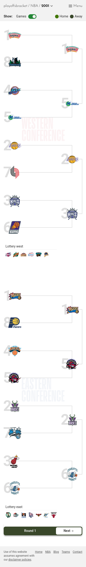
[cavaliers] (23, 517)
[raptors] (14, 377)
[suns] (14, 227)
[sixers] (14, 296)
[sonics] (16, 256)
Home (38, 551)
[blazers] (14, 172)
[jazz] (14, 90)
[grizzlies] (39, 256)
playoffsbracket (15, 6)
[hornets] (14, 487)
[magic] (14, 432)
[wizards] (46, 517)
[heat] (14, 461)
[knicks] (14, 351)
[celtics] (8, 517)
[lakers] (14, 145)
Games (26, 16)
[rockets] (8, 256)
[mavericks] (14, 117)
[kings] (14, 200)
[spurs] (14, 35)
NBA (34, 6)
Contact (77, 551)
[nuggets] (23, 256)
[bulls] (54, 517)
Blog (56, 551)
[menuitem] (34, 6)
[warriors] (46, 256)
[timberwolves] (14, 62)
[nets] (31, 517)
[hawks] (39, 517)
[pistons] (16, 517)
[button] (46, 6)
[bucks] (14, 406)
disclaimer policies (19, 559)
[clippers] (31, 256)
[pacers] (14, 322)
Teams (66, 551)
